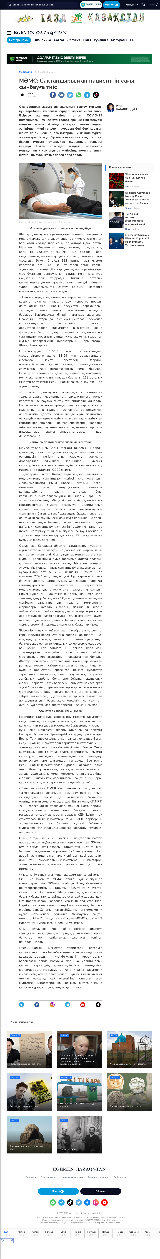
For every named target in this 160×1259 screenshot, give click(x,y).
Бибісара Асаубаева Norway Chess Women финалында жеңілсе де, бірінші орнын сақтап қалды (137, 201)
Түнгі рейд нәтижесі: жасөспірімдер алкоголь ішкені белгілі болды (135, 220)
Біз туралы (119, 40)
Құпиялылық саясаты (71, 1177)
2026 (7, 1233)
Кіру (154, 4)
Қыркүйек (133, 1233)
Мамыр (77, 1233)
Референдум (18, 40)
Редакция (31, 1177)
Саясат (59, 40)
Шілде (105, 1233)
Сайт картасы (121, 1177)
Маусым (91, 1233)
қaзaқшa (132, 4)
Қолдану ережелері (98, 1177)
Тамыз (119, 1233)
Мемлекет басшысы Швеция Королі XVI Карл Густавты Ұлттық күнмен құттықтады (137, 241)
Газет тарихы (48, 1177)
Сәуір (63, 1233)
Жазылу (111, 4)
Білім (87, 40)
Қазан (147, 1233)
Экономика (42, 40)
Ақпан (35, 1233)
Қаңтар (21, 1233)
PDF (133, 40)
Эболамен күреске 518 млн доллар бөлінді (136, 178)
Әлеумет (73, 40)
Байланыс (100, 1191)
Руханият (101, 40)
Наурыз (49, 1233)
